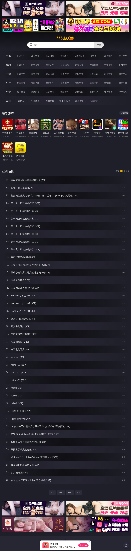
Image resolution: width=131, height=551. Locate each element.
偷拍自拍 (35, 73)
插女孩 (21, 100)
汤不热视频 (64, 100)
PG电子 (20, 56)
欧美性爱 (65, 73)
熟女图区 (108, 82)
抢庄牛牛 (123, 56)
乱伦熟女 (108, 73)
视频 (8, 65)
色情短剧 (94, 100)
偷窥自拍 (21, 82)
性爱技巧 (123, 91)
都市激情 (21, 91)
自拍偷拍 (35, 64)
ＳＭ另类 (123, 64)
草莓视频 (50, 100)
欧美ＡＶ (50, 64)
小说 (8, 92)
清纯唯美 (94, 82)
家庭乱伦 (35, 91)
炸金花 (94, 56)
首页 (52, 492)
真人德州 (35, 56)
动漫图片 (65, 82)
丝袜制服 (94, 64)
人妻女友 (50, 91)
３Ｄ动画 (65, 64)
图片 (8, 83)
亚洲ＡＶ (21, 64)
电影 (8, 74)
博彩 (8, 56)
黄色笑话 (108, 91)
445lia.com (65, 38)
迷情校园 (79, 91)
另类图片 (123, 82)
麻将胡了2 (79, 56)
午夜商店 (35, 100)
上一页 (61, 492)
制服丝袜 (79, 73)
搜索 (99, 44)
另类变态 (123, 73)
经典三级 (94, 73)
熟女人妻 (79, 64)
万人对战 (50, 56)
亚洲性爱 (21, 73)
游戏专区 (65, 56)
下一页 (70, 492)
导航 (8, 100)
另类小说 (94, 91)
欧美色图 (50, 82)
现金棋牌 (108, 56)
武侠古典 (65, 91)
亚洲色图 (35, 82)
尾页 (78, 492)
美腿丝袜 (79, 82)
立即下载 (83, 545)
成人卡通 (50, 73)
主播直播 (108, 64)
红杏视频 (79, 100)
